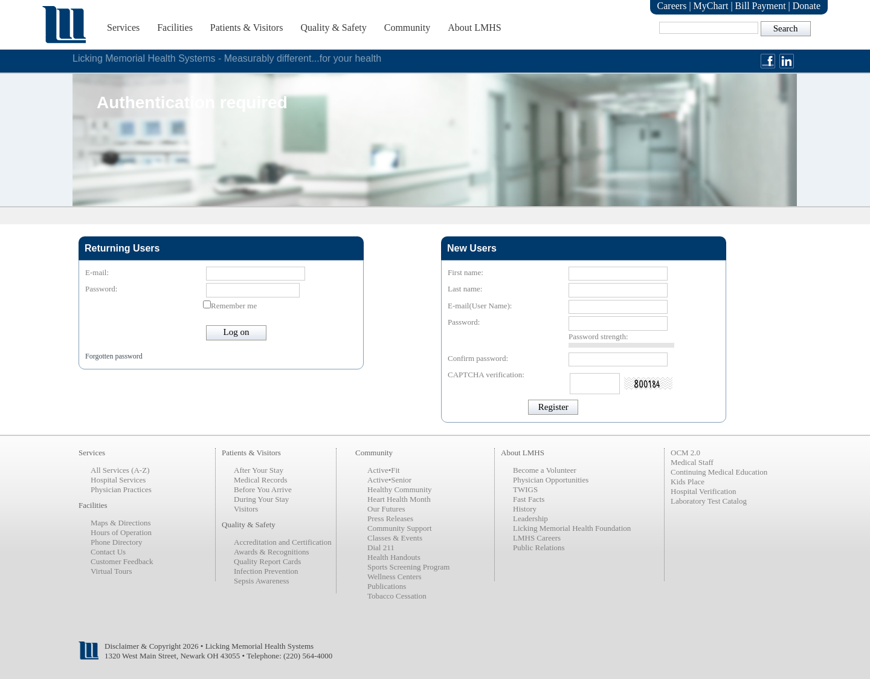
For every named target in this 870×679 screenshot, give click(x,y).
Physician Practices (121, 489)
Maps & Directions (121, 522)
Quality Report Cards (267, 561)
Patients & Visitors (246, 27)
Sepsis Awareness (261, 580)
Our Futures (386, 508)
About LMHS (474, 27)
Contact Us (108, 551)
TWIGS (525, 489)
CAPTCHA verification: (486, 374)
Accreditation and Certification (283, 542)
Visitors (246, 508)
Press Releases (390, 518)
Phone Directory (117, 542)
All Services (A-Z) (120, 470)
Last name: (465, 288)
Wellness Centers (394, 576)
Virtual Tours (111, 571)
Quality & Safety (333, 27)
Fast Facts (528, 499)
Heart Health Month (399, 499)
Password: (101, 288)
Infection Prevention (266, 571)
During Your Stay (261, 499)
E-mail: (97, 272)
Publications (386, 586)
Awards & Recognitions (271, 551)
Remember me (234, 305)
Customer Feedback (122, 561)
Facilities (175, 27)
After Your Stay (258, 470)
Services (123, 27)
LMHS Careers (537, 537)
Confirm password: (478, 358)
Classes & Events (394, 537)
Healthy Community (399, 489)
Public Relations (539, 547)
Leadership (530, 518)
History (524, 508)
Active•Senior (389, 479)
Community (407, 27)
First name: (465, 272)
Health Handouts (393, 557)
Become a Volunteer (544, 470)
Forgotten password (114, 356)
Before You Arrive (263, 489)
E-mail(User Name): (480, 305)
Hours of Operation (121, 532)
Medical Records (260, 479)
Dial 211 (381, 547)
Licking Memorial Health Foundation (572, 528)
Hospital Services (118, 479)
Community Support (399, 528)
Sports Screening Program (408, 566)
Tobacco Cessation (397, 595)
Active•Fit (383, 470)
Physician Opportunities (550, 479)
